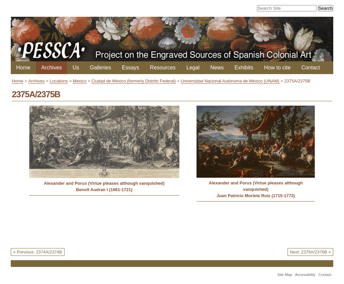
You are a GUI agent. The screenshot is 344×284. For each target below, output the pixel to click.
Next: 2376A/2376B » (310, 251)
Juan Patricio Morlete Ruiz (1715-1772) (256, 195)
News (217, 67)
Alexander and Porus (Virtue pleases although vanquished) (104, 183)
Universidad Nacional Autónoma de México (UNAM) (230, 80)
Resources (162, 67)
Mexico (80, 80)
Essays (130, 67)
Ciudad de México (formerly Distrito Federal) (133, 80)
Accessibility (305, 275)
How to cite (277, 67)
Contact (310, 67)
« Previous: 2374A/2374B (37, 251)
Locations (59, 80)
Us (76, 67)
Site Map (284, 275)
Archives (51, 67)
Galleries (100, 67)
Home (23, 67)
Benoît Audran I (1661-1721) (104, 189)
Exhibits (243, 67)
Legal (193, 67)
